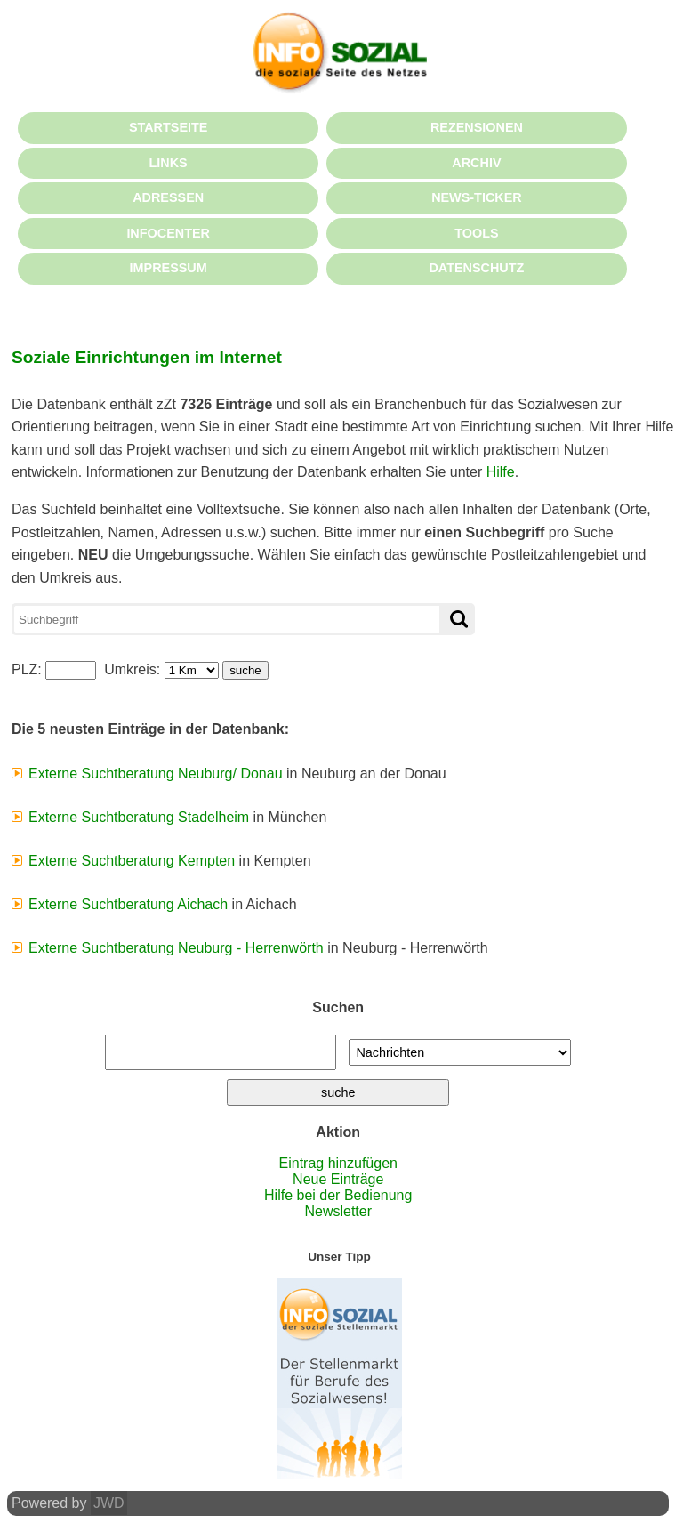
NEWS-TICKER (476, 197)
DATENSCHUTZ (476, 268)
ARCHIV (476, 163)
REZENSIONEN (476, 127)
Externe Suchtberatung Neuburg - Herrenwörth (176, 947)
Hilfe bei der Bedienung (338, 1195)
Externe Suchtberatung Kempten (131, 860)
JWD (109, 1503)
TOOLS (476, 233)
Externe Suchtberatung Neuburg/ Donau (155, 773)
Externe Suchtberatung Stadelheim (138, 817)
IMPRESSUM (168, 268)
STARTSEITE (168, 127)
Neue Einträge (338, 1179)
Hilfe (500, 471)
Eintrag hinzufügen (338, 1163)
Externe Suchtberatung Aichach (128, 904)
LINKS (168, 163)
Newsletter (338, 1211)
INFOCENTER (168, 233)
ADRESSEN (168, 197)
